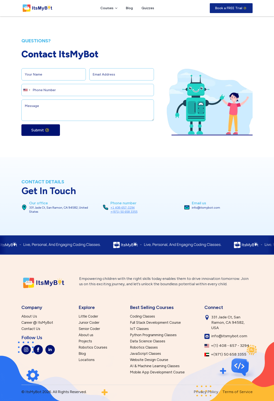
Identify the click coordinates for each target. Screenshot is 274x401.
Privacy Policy (206, 391)
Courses (106, 8)
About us (86, 335)
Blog (129, 8)
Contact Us (30, 329)
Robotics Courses (93, 347)
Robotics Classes (144, 347)
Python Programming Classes (153, 335)
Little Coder (88, 316)
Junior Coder (89, 322)
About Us (29, 316)
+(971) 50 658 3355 (123, 212)
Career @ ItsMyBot (37, 322)
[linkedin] (50, 349)
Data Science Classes (147, 341)
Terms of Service (237, 391)
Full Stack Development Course (155, 322)
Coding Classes (142, 316)
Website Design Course (149, 360)
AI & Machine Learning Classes (155, 366)
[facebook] (38, 349)
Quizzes (147, 8)
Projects (85, 341)
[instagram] (26, 349)
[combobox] (26, 90)
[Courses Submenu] (117, 8)
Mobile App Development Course (157, 372)
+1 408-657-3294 (122, 208)
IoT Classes (139, 329)
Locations (87, 360)
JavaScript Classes (145, 353)
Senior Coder (89, 329)
